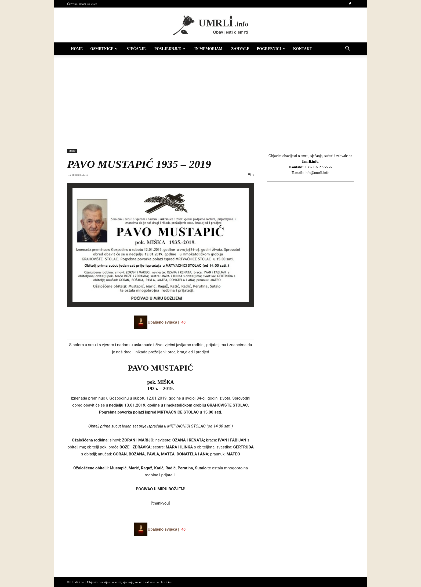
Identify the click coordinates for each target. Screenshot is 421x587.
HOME (77, 49)
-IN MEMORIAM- (208, 49)
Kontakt (302, 49)
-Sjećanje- (136, 49)
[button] (347, 49)
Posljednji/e (169, 49)
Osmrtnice (104, 49)
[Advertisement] (210, 99)
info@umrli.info (316, 173)
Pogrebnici (271, 49)
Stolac (72, 150)
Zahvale (240, 49)
